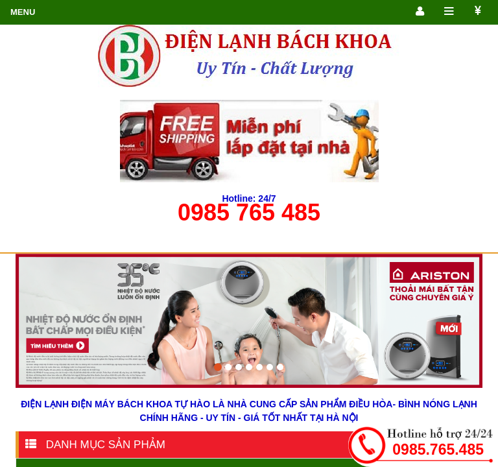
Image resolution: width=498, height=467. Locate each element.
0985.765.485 (438, 449)
